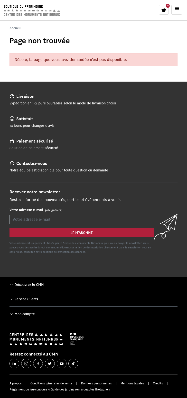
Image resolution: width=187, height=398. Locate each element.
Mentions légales (132, 383)
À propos (15, 383)
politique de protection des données (64, 252)
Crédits (158, 383)
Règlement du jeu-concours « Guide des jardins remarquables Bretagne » (59, 389)
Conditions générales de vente (51, 383)
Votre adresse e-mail (36, 210)
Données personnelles (96, 383)
